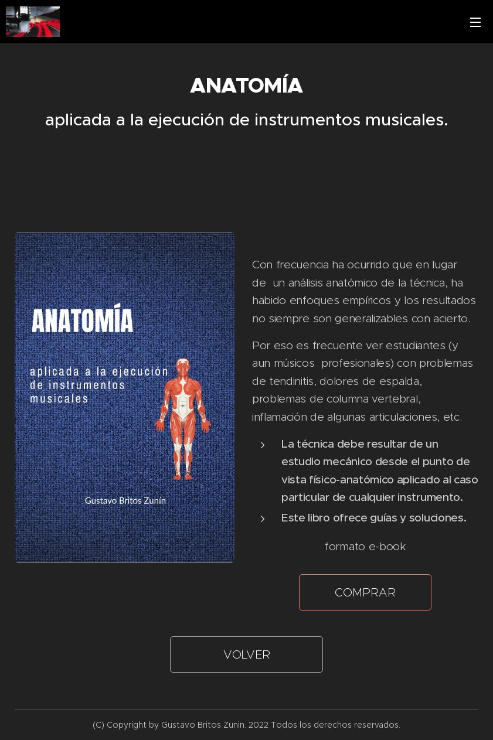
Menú (475, 22)
